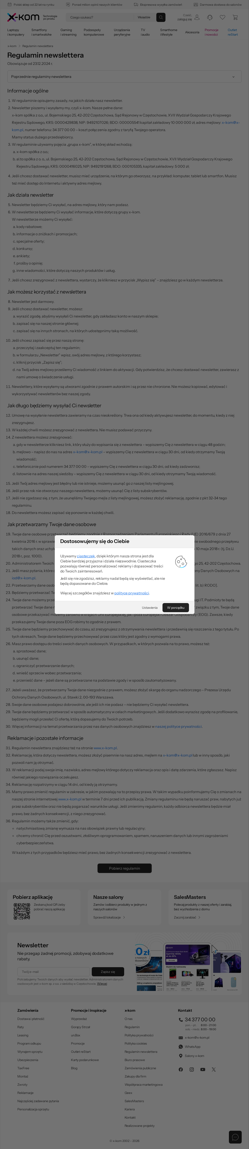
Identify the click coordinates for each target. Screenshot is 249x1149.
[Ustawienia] (150, 607)
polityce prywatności (131, 593)
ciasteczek (86, 556)
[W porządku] (176, 607)
